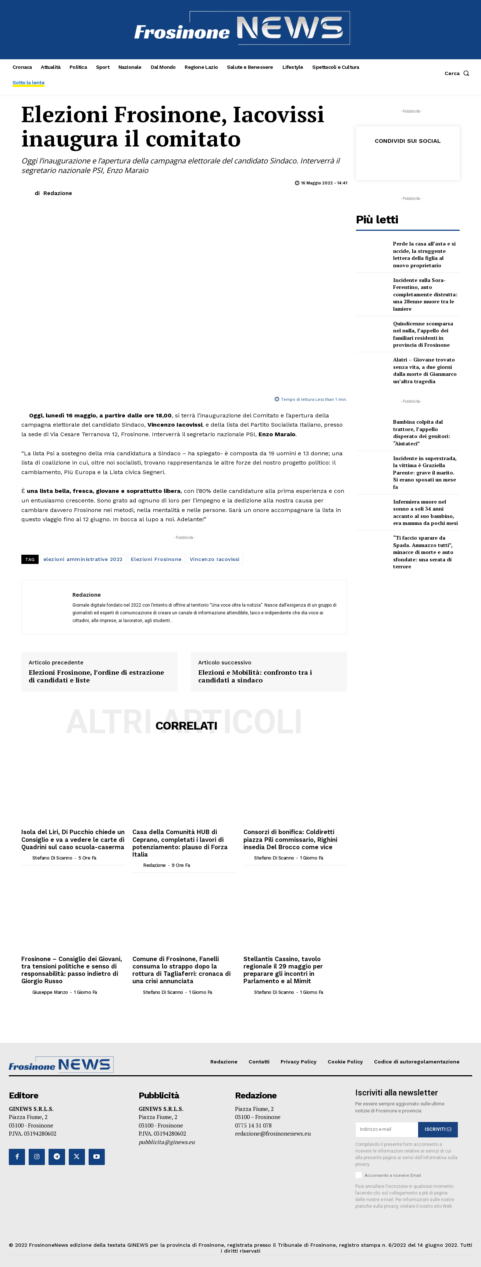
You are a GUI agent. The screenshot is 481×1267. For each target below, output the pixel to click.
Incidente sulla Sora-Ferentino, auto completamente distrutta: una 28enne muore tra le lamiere (425, 294)
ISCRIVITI (438, 1126)
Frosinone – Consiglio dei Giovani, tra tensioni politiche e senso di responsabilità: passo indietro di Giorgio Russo (71, 968)
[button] (458, 73)
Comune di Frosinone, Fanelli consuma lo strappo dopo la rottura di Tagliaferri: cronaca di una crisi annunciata (179, 968)
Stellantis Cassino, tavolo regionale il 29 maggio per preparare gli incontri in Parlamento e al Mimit (281, 968)
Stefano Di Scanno (52, 857)
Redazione (57, 193)
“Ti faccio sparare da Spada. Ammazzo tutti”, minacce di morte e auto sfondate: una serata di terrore (423, 552)
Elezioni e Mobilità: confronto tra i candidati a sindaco (255, 676)
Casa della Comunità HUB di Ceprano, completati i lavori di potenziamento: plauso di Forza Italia (178, 842)
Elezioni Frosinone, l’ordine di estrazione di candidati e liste (96, 676)
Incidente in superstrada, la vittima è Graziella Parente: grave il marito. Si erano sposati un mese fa (425, 472)
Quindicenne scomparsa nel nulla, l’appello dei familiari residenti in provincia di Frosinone (423, 334)
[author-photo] (26, 857)
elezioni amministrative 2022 (83, 559)
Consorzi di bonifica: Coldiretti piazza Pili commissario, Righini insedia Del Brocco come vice (288, 838)
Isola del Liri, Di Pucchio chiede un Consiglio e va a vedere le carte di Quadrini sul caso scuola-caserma (71, 838)
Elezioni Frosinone (156, 559)
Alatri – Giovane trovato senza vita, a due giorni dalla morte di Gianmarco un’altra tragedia (425, 370)
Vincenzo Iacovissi (215, 559)
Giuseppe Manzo (50, 989)
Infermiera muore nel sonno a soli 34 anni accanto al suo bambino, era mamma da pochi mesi (425, 512)
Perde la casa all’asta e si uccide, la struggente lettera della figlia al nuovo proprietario (424, 254)
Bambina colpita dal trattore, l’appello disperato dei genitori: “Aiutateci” (421, 432)
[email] (386, 1126)
